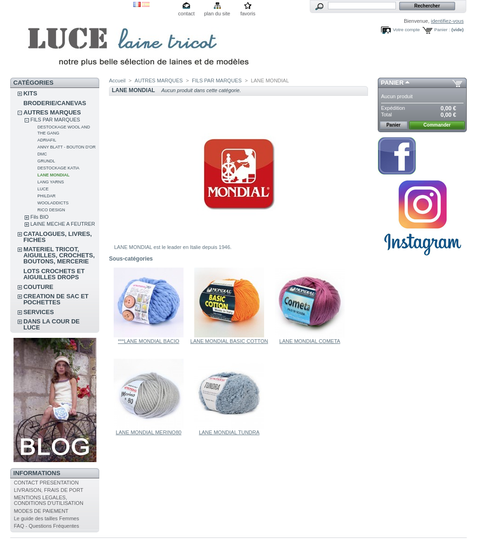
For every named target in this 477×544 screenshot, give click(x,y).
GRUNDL (46, 161)
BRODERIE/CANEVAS (54, 103)
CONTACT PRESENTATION (46, 482)
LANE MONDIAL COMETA (310, 341)
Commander (436, 125)
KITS (30, 93)
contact (186, 13)
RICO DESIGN (51, 210)
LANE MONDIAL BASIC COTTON (229, 341)
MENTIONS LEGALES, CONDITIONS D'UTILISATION (48, 500)
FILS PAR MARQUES (55, 119)
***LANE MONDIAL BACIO (148, 341)
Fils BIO (39, 217)
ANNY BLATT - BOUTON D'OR (66, 147)
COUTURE (38, 286)
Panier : (442, 29)
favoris (247, 13)
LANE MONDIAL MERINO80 (149, 432)
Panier (392, 82)
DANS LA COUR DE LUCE (51, 324)
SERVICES (38, 312)
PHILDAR (46, 196)
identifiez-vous (447, 21)
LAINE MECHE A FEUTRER (62, 224)
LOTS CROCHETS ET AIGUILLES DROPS (53, 274)
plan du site (217, 13)
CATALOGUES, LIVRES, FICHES (57, 236)
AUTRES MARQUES (52, 112)
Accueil (117, 80)
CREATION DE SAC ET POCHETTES (56, 299)
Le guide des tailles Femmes (46, 518)
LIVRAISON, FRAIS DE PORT (48, 490)
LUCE (42, 189)
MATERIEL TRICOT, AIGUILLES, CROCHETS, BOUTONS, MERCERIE (59, 255)
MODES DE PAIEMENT (41, 511)
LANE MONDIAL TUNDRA (229, 432)
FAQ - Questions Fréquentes (46, 526)
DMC (42, 154)
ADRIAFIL (46, 140)
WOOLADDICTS (52, 203)
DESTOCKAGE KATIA (58, 168)
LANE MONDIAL (53, 175)
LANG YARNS (50, 182)
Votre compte (406, 29)
